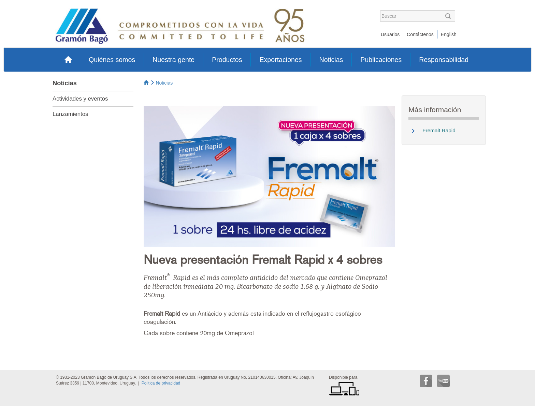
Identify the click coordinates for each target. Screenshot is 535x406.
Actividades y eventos (80, 98)
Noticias (331, 59)
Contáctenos (420, 34)
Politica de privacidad (161, 383)
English (449, 34)
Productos (227, 59)
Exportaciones (280, 59)
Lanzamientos (70, 114)
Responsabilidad (443, 59)
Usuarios (390, 34)
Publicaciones (381, 59)
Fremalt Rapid (439, 130)
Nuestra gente (173, 59)
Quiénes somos (112, 59)
